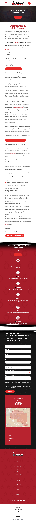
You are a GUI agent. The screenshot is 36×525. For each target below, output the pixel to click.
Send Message (10, 391)
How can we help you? (9, 375)
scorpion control (13, 153)
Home (18, 461)
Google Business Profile (18, 492)
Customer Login (18, 474)
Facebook (18, 494)
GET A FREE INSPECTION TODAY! (15, 235)
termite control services (18, 107)
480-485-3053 (18, 404)
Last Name (7, 349)
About (18, 464)
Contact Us (18, 17)
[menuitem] (18, 511)
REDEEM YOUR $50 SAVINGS (14, 69)
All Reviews (18, 254)
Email (6, 359)
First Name (7, 343)
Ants (8, 49)
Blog (18, 471)
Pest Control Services (18, 466)
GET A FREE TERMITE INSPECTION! (16, 140)
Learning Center (18, 469)
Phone (6, 354)
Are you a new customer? (10, 370)
